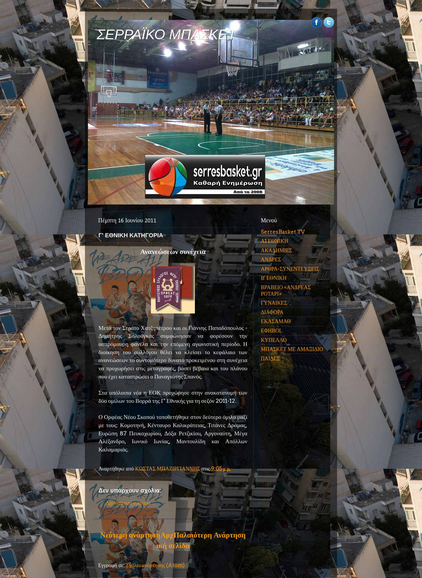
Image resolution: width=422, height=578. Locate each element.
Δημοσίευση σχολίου (128, 503)
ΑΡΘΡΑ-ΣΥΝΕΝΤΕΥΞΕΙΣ (290, 269)
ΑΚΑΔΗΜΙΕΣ (276, 250)
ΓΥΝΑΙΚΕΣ (274, 303)
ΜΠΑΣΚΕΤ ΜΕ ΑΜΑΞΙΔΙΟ (292, 349)
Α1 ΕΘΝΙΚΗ (274, 241)
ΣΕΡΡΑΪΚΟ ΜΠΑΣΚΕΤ (166, 34)
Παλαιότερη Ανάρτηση (209, 535)
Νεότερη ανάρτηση (130, 535)
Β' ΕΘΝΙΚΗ (274, 278)
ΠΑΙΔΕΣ (270, 358)
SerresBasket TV (283, 232)
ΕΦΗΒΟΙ (271, 331)
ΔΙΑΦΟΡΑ (272, 312)
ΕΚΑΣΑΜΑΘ (276, 321)
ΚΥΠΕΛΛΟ (274, 340)
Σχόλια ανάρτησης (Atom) (155, 565)
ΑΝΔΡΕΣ (271, 259)
